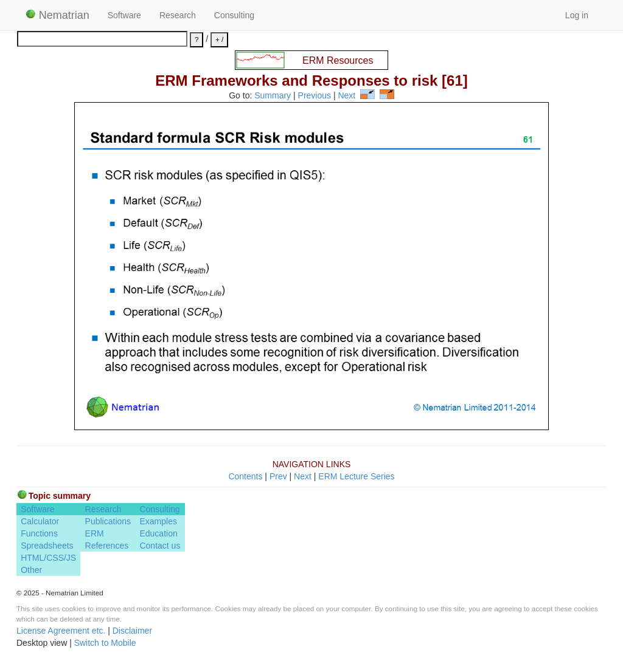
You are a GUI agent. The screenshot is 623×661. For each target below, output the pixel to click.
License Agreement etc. (60, 630)
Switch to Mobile (105, 643)
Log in (576, 15)
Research (177, 15)
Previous (314, 96)
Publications (108, 521)
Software (124, 15)
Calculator (40, 521)
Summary (272, 96)
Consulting (234, 15)
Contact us (159, 545)
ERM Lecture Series (356, 476)
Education (158, 533)
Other (31, 570)
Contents (245, 476)
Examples (157, 521)
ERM (94, 533)
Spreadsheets (47, 545)
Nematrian (57, 15)
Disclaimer (132, 630)
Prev (278, 476)
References (107, 545)
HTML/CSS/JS (48, 558)
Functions (39, 533)
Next (346, 96)
